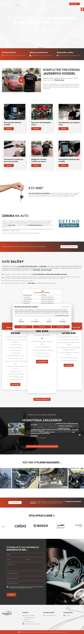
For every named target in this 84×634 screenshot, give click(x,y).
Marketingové (62, 321)
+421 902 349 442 (28, 621)
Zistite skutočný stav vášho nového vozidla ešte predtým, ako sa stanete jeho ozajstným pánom (42, 30)
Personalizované (35, 321)
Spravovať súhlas (63, 632)
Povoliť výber (42, 326)
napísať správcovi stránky (40, 632)
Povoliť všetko (60, 326)
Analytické (48, 321)
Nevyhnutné (21, 321)
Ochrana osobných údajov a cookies (62, 315)
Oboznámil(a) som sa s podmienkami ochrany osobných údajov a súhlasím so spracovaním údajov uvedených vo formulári (26, 587)
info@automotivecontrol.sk (31, 624)
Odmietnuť (23, 326)
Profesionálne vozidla (42, 20)
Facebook (68, 615)
